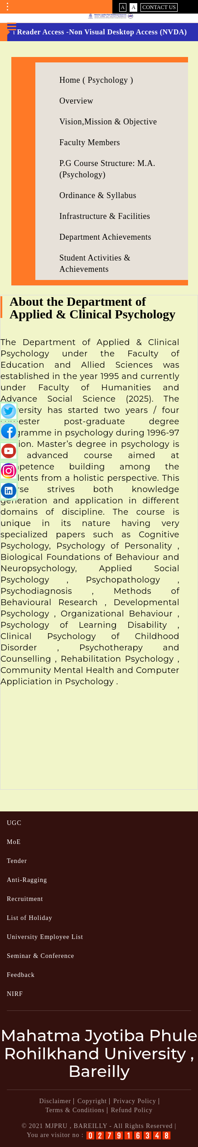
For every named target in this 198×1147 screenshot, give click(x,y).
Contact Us (159, 7)
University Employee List (45, 937)
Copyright (92, 1101)
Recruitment (25, 899)
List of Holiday (30, 918)
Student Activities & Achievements (94, 263)
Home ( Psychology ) (96, 80)
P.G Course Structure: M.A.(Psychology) (107, 169)
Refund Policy (132, 1110)
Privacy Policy (134, 1101)
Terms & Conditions (74, 1110)
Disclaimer (55, 1101)
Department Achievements (105, 237)
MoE (14, 842)
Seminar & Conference (40, 956)
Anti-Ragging (27, 880)
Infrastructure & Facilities (104, 216)
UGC (14, 823)
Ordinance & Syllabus (97, 195)
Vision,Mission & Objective (108, 121)
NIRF (15, 994)
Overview (76, 100)
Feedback (21, 975)
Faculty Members (89, 142)
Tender (17, 861)
